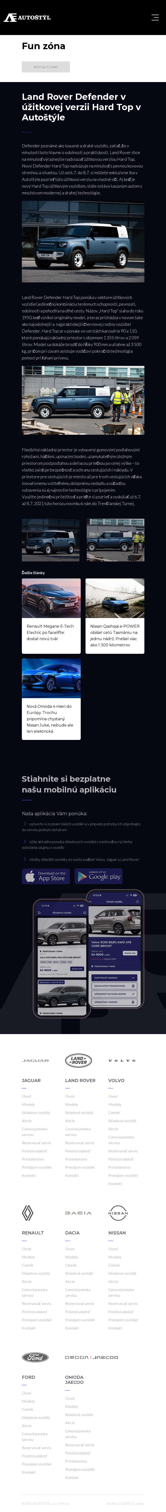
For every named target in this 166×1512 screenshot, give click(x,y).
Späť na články (45, 67)
